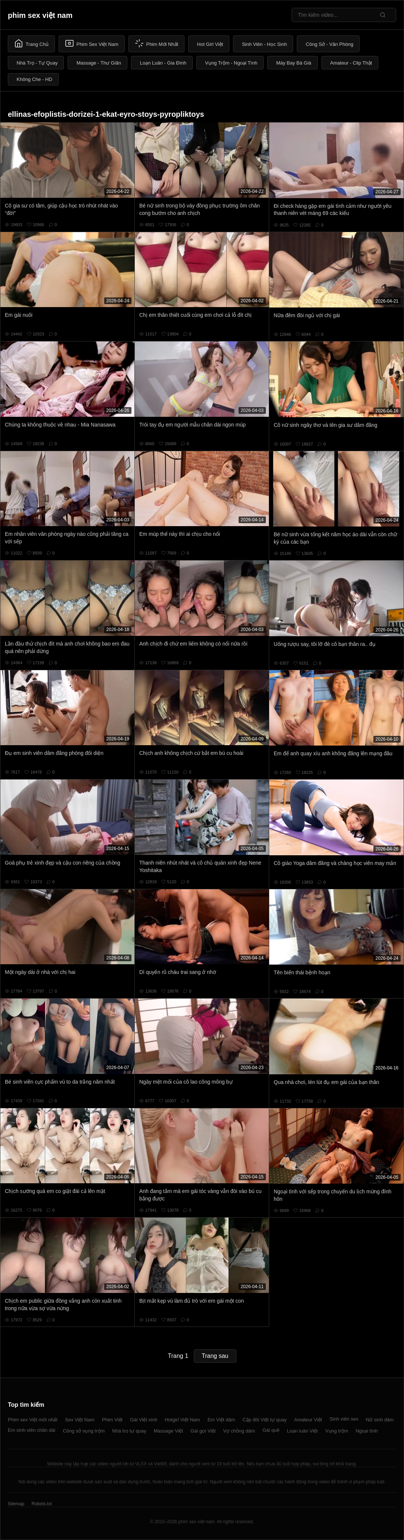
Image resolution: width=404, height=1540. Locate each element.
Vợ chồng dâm (239, 1431)
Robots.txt (41, 1503)
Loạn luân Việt (302, 1431)
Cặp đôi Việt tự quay (265, 1419)
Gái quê (271, 1430)
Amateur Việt (308, 1419)
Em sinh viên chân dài (31, 1430)
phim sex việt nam (40, 15)
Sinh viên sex (343, 1419)
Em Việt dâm (221, 1419)
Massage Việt (168, 1431)
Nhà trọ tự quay (129, 1431)
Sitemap (16, 1503)
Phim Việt (112, 1419)
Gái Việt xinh (143, 1419)
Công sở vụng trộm (84, 1431)
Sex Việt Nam (79, 1419)
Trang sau (215, 1356)
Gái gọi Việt (203, 1431)
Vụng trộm (336, 1431)
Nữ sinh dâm (380, 1419)
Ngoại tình (366, 1431)
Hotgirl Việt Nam (182, 1419)
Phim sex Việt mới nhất (33, 1419)
